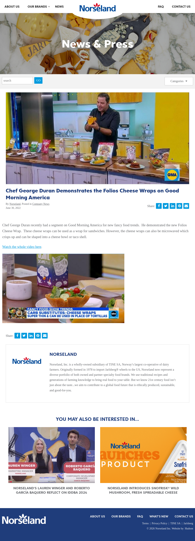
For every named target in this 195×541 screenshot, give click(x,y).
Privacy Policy (159, 523)
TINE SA (175, 523)
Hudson (189, 528)
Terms (145, 523)
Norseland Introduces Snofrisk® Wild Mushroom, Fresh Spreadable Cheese (143, 490)
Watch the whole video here (21, 247)
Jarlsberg (188, 523)
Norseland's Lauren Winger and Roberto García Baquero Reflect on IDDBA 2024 (51, 490)
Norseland (15, 204)
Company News (41, 204)
